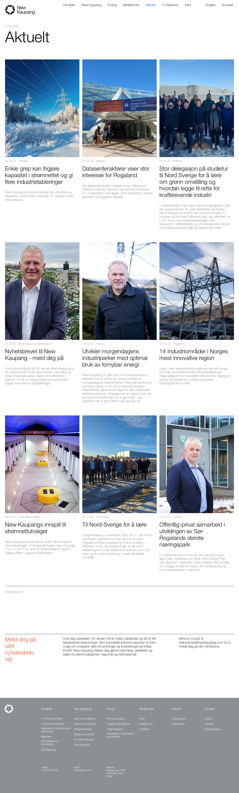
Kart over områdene (84, 719)
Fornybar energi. (115, 719)
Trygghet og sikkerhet (118, 724)
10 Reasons (48, 750)
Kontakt (210, 709)
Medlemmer (146, 709)
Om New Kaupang (84, 740)
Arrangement (179, 719)
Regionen (46, 737)
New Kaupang (82, 709)
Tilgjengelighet (115, 729)
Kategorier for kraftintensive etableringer (56, 730)
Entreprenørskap (83, 729)
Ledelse (209, 724)
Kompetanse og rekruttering (50, 743)
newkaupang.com (83, 770)
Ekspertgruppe (82, 745)
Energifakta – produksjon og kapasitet (120, 735)
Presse (208, 719)
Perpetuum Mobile (84, 734)
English (211, 5)
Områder (46, 709)
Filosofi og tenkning (85, 724)
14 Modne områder (51, 719)
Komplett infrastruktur (53, 724)
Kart (188, 5)
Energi (110, 709)
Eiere (142, 719)
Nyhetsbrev (178, 724)
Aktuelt (176, 709)
